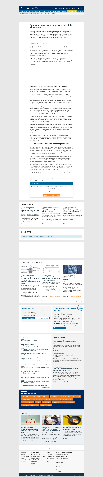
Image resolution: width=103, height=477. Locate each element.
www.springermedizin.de (62, 455)
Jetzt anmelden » (28, 318)
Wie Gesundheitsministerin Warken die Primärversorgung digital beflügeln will (35, 362)
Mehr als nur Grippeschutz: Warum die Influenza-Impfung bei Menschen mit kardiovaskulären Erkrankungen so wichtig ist (30, 281)
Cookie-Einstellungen (36, 460)
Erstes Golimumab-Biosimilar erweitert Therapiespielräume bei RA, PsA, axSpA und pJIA (51, 279)
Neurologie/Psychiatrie (28, 402)
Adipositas (48, 178)
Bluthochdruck (33, 178)
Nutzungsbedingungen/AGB (38, 457)
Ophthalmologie (46, 402)
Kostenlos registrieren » (43, 318)
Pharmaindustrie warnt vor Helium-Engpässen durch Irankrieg (35, 365)
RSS (47, 464)
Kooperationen (56, 12)
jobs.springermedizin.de (62, 458)
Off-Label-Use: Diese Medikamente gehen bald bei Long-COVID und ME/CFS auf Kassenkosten (35, 382)
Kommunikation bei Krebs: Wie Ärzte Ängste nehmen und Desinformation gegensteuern (51, 429)
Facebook (58, 468)
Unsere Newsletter (28, 394)
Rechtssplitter (25, 405)
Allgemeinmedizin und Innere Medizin (31, 397)
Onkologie (37, 402)
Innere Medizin (64, 178)
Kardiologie (47, 400)
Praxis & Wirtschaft (25, 460)
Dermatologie (62, 397)
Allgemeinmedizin (55, 178)
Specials (49, 12)
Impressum (34, 462)
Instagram (58, 472)
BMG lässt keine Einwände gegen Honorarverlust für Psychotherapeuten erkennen (32, 344)
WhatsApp (58, 470)
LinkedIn (58, 467)
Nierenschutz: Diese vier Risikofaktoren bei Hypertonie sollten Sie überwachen (30, 211)
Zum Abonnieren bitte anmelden (51, 195)
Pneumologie (55, 402)
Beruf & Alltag (53, 397)
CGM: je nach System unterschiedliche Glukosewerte (64, 356)
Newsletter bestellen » (59, 328)
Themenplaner (50, 457)
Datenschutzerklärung (37, 458)
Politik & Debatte (72, 12)
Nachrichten (24, 12)
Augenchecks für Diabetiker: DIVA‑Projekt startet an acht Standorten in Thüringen (33, 358)
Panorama (23, 462)
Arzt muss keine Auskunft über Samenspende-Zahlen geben (34, 385)
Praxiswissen (37, 12)
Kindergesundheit (56, 400)
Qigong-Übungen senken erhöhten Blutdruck (49, 211)
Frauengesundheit (26, 400)
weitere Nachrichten (45, 388)
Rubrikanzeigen (50, 458)
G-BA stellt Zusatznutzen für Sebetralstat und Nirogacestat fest (35, 367)
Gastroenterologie (37, 400)
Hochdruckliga (41, 178)
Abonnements (50, 460)
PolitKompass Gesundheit (67, 402)
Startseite (23, 455)
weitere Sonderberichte (75, 302)
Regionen (64, 12)
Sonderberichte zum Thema (31, 263)
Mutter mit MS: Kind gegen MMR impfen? (30, 347)
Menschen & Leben (67, 400)
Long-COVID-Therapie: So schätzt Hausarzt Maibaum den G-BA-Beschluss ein (35, 378)
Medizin (31, 12)
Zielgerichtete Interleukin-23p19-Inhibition (72, 279)
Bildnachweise (34, 465)
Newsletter (49, 462)
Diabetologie (71, 397)
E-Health (78, 397)
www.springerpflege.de (61, 457)
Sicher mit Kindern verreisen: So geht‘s (29, 340)
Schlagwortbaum (35, 455)
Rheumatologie (35, 405)
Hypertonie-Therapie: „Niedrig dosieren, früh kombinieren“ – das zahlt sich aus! (72, 212)
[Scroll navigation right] (82, 12)
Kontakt (33, 464)
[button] (79, 8)
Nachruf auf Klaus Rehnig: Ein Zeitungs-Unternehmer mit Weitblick (33, 354)
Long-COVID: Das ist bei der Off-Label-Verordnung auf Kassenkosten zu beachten (33, 375)
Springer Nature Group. (48, 476)
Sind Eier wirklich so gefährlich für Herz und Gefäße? (72, 429)
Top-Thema (45, 397)
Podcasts (44, 12)
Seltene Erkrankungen (46, 405)
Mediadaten (49, 455)
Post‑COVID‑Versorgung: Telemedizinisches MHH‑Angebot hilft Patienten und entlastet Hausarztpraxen (35, 371)
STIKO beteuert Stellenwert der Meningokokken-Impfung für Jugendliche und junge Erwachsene (34, 350)
